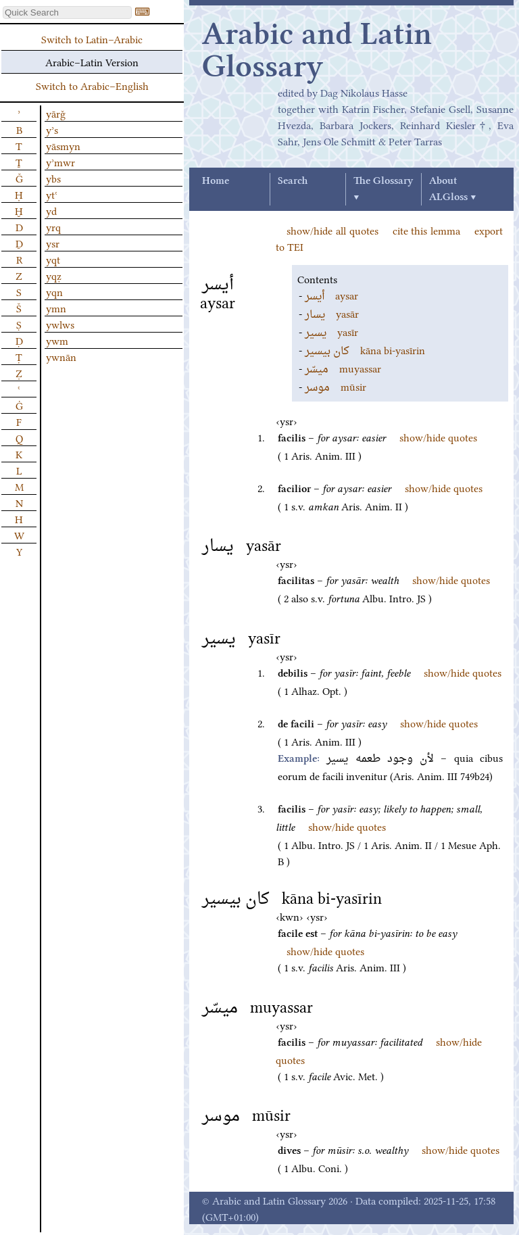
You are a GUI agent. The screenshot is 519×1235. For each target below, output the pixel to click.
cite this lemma (427, 229)
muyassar (343, 367)
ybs (53, 177)
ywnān (61, 356)
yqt (53, 258)
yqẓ (53, 275)
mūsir (335, 386)
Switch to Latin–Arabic (92, 38)
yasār (332, 313)
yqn (54, 291)
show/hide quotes (438, 436)
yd (51, 210)
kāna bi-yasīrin (365, 349)
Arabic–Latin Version (92, 61)
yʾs (52, 129)
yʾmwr (60, 161)
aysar (331, 294)
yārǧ (56, 112)
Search (292, 181)
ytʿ (51, 194)
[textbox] (67, 12)
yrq (53, 226)
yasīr (331, 331)
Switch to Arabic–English (92, 85)
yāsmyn (63, 145)
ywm (57, 340)
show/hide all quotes (332, 229)
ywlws (60, 323)
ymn (56, 307)
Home (215, 181)
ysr (52, 242)
